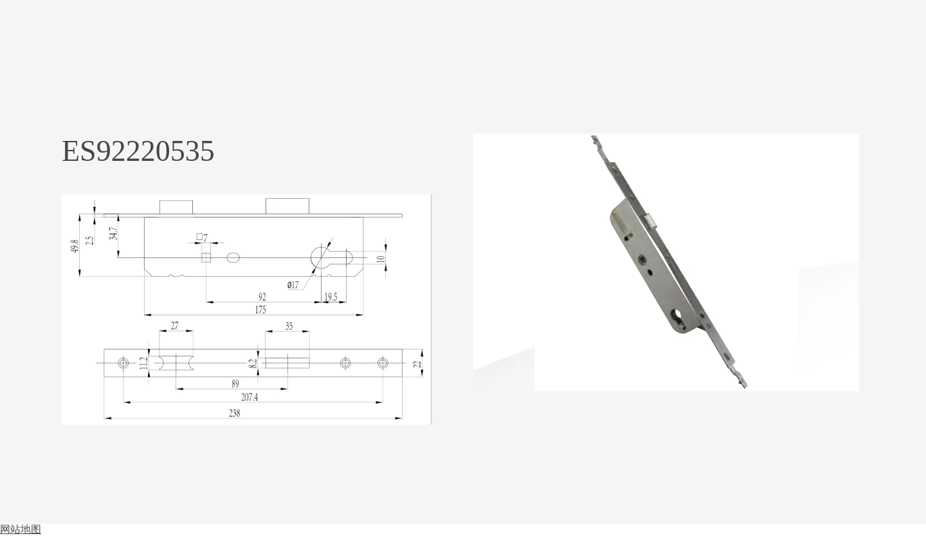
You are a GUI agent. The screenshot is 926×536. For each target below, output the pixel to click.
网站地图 (20, 529)
